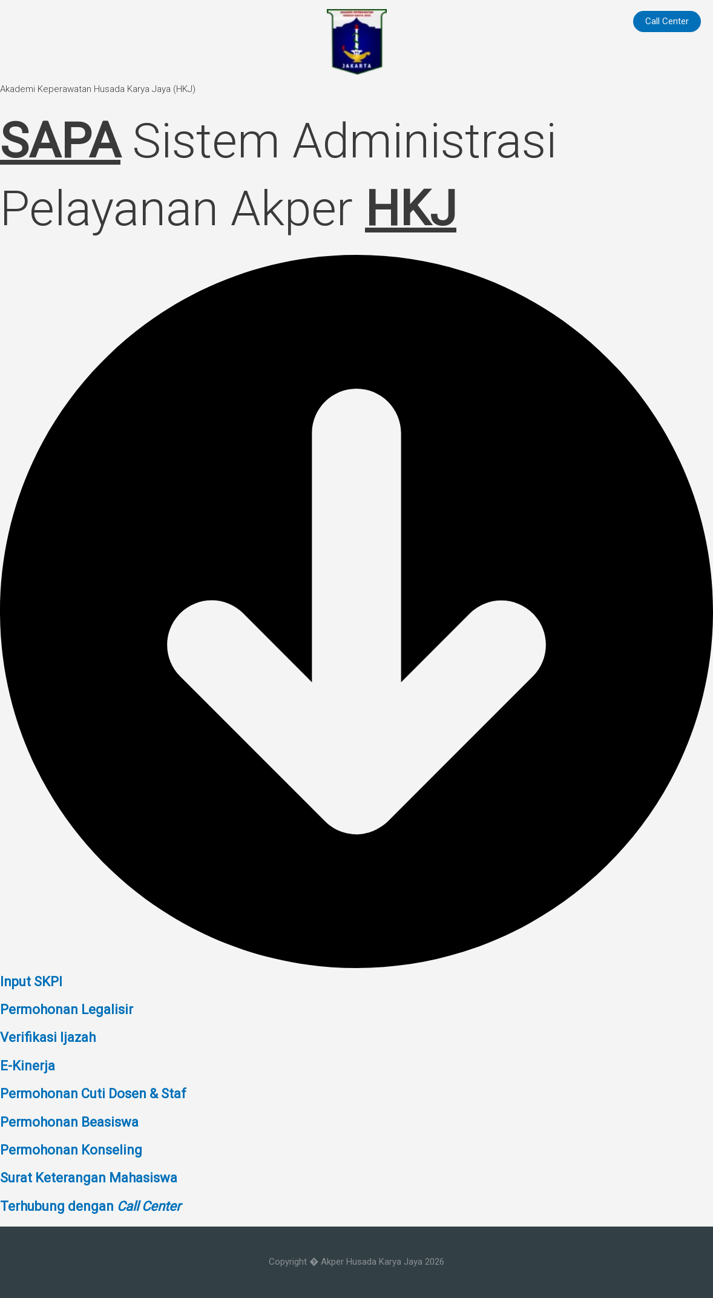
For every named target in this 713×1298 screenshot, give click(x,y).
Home (600, 21)
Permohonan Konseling (71, 1150)
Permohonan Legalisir (66, 1009)
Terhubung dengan (90, 1206)
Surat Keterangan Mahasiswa (88, 1177)
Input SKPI (31, 981)
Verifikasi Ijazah (48, 1037)
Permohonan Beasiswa (69, 1122)
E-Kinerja (27, 1065)
